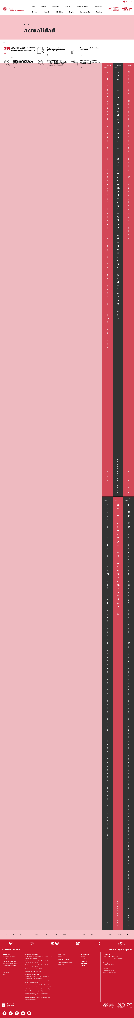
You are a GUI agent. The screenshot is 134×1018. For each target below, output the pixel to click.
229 (45, 934)
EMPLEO (83, 965)
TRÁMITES (84, 961)
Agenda (68, 6)
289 (109, 934)
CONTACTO (106, 954)
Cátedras (61, 964)
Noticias (83, 956)
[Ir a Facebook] (5, 1013)
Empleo (71, 12)
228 (36, 934)
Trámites (99, 12)
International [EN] (82, 6)
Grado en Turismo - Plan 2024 (33, 971)
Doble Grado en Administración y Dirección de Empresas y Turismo (38, 957)
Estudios (47, 12)
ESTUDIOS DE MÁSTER (32, 974)
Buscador (98, 6)
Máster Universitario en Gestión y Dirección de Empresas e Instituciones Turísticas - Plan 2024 (38, 985)
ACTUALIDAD (85, 954)
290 (119, 934)
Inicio (25, 17)
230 (55, 934)
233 (83, 934)
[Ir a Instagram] (17, 1013)
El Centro (35, 12)
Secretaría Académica (9, 961)
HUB (33, 6)
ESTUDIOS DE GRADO (31, 954)
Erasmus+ (61, 956)
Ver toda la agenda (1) (126, 49)
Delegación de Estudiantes (10, 963)
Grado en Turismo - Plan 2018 (33, 969)
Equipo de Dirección (9, 956)
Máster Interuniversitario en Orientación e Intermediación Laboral (37, 994)
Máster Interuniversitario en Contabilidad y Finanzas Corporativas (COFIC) (37, 990)
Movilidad (59, 12)
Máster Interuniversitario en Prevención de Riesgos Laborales (37, 998)
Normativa (6, 972)
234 (92, 934)
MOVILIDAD (62, 954)
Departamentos (7, 970)
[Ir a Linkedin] (29, 1013)
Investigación (85, 12)
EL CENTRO (6, 954)
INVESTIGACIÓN (63, 960)
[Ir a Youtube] (23, 1013)
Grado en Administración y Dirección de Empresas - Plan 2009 (36, 961)
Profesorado (6, 967)
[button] (101, 1)
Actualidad (55, 6)
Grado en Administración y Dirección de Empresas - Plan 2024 (36, 965)
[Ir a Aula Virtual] (78, 944)
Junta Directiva (7, 959)
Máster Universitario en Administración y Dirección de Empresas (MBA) (36, 977)
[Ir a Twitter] (11, 1013)
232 (73, 934)
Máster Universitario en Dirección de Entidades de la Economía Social (38, 981)
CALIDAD (84, 963)
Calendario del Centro (9, 965)
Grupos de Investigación (65, 962)
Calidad (43, 6)
